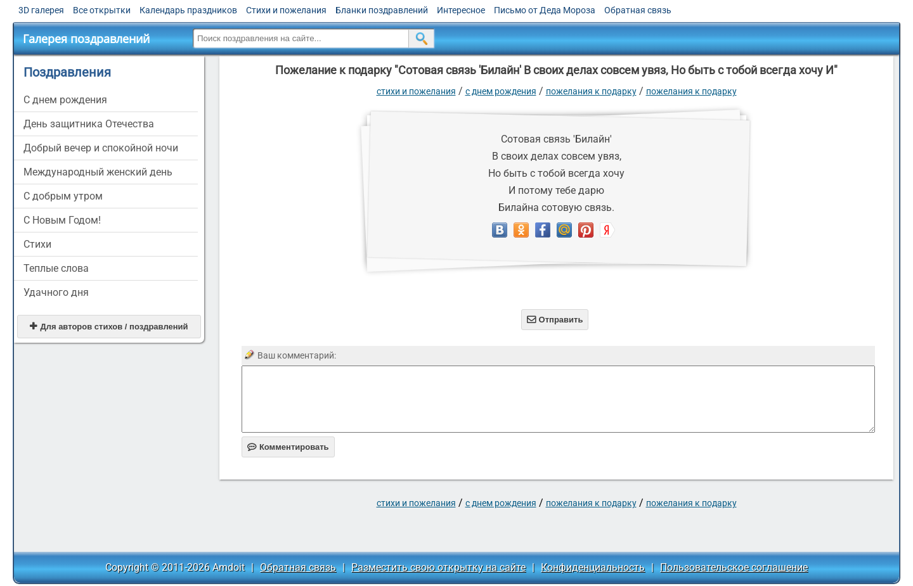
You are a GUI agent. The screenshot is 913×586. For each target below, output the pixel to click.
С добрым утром (63, 196)
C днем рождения (65, 100)
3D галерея (41, 10)
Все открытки (102, 10)
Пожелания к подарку (591, 91)
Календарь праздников (188, 10)
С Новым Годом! (62, 220)
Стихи (37, 244)
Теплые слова (56, 268)
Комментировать (288, 447)
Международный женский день (97, 172)
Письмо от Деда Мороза (544, 10)
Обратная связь (637, 10)
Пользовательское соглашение (734, 567)
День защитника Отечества (88, 124)
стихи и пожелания (416, 91)
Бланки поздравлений (381, 10)
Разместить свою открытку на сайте (438, 567)
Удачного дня (56, 292)
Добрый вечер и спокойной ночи (100, 148)
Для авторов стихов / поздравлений (109, 326)
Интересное (461, 10)
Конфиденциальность (593, 567)
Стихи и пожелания (286, 10)
